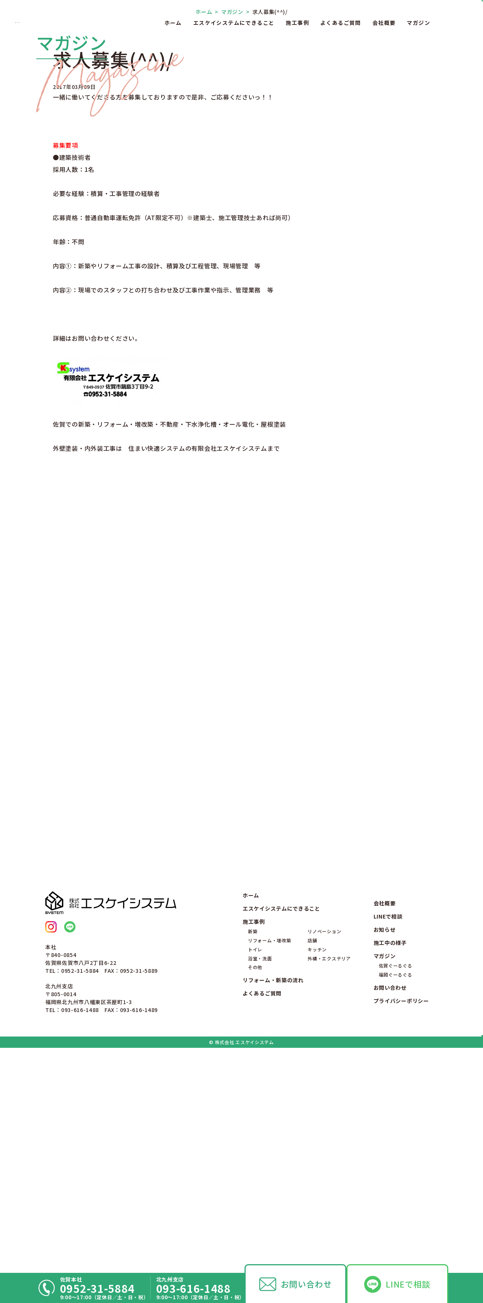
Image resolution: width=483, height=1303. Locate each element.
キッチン (317, 1167)
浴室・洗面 (260, 1176)
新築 (252, 1149)
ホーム (173, 22)
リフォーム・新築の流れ (273, 1198)
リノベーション (324, 1149)
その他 (255, 1185)
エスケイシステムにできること (234, 22)
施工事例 (297, 22)
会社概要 (384, 22)
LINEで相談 (408, 1284)
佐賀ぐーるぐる (395, 1183)
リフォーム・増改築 (269, 1158)
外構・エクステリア (329, 1176)
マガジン (418, 22)
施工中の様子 (390, 1160)
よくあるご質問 (340, 22)
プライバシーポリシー (401, 1218)
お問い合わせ (306, 1284)
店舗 (312, 1158)
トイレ (255, 1167)
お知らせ (385, 1147)
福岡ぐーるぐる (395, 1192)
